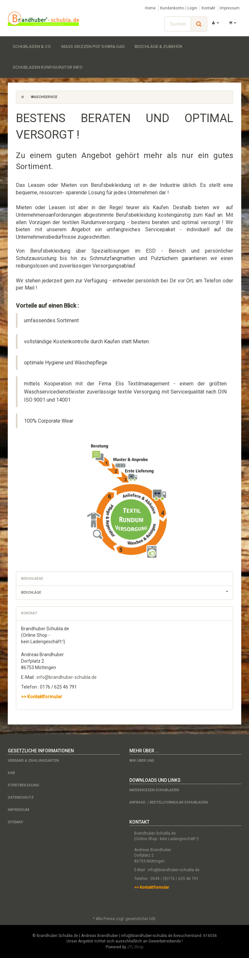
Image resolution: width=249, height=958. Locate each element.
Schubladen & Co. (32, 46)
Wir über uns (141, 760)
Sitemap (15, 822)
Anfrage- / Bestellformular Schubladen (168, 802)
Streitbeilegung (23, 785)
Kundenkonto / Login (178, 8)
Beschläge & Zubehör (158, 46)
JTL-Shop (135, 947)
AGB (11, 773)
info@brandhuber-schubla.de (67, 677)
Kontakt (208, 8)
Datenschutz (21, 797)
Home (150, 8)
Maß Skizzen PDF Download (93, 46)
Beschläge (127, 592)
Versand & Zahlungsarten (33, 760)
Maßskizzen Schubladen (154, 790)
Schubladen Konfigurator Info (47, 67)
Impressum (230, 8)
